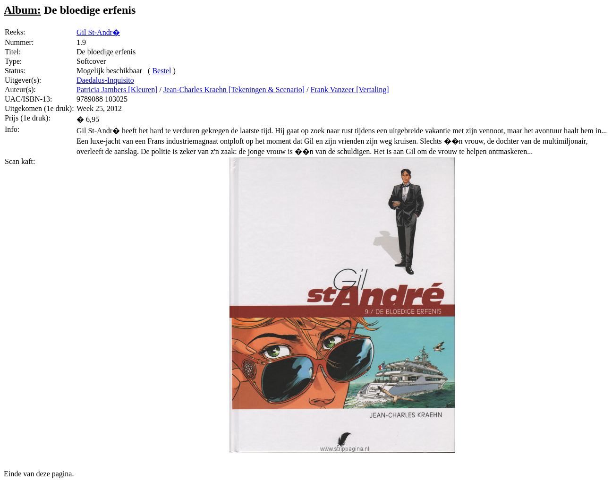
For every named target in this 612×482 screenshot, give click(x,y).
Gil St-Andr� (98, 32)
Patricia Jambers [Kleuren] (116, 90)
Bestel (161, 71)
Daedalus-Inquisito (105, 80)
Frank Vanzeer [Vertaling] (350, 90)
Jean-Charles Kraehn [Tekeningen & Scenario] (234, 90)
